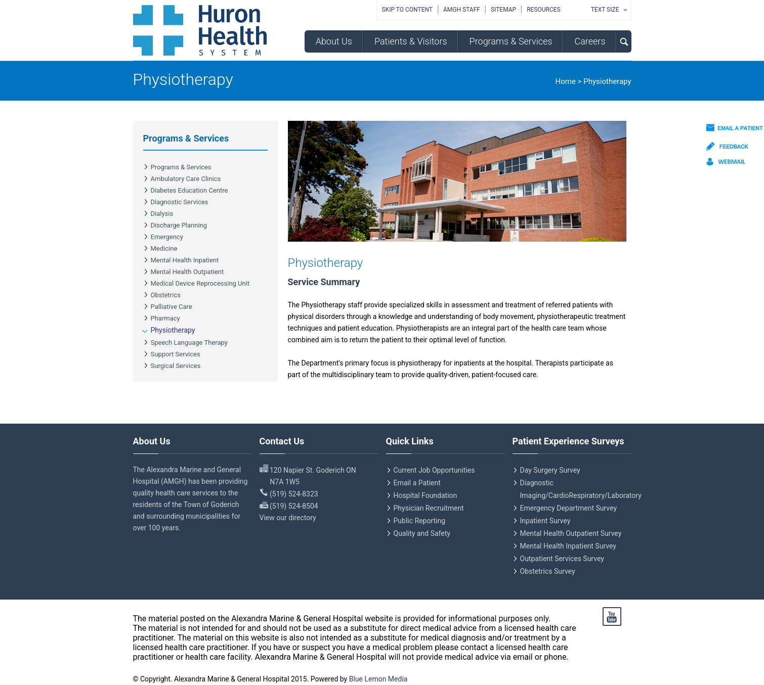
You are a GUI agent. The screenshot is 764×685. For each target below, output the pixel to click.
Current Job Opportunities (434, 470)
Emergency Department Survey (568, 508)
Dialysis (162, 213)
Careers (589, 41)
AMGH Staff (461, 9)
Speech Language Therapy (189, 342)
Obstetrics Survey (547, 571)
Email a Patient (417, 483)
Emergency (167, 237)
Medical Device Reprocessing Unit (200, 283)
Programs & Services (511, 41)
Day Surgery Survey (550, 470)
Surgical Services (176, 366)
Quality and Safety (422, 533)
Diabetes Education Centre (189, 190)
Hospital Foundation (425, 495)
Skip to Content (407, 9)
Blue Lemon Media (378, 679)
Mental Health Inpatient (185, 260)
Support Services (175, 354)
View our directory (288, 518)
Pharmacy (165, 318)
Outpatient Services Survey (562, 559)
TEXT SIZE (605, 9)
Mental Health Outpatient (187, 272)
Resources (544, 9)
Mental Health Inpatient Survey (568, 546)
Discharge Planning (179, 225)
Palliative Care (171, 306)
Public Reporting (420, 521)
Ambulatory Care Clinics (186, 178)
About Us (334, 41)
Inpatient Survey (545, 521)
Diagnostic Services (179, 202)
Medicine (164, 248)
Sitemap (503, 9)
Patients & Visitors (410, 41)
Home (566, 81)
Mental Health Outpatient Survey (571, 533)
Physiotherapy (173, 330)
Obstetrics (166, 295)
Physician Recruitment (429, 508)
